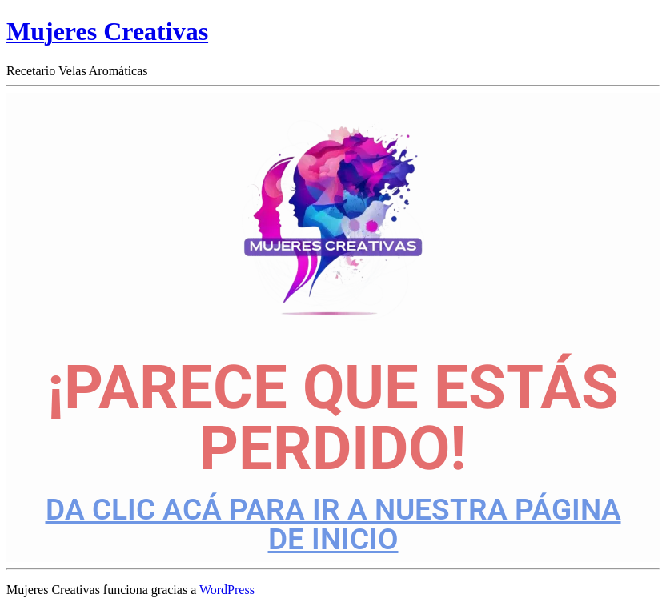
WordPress (227, 589)
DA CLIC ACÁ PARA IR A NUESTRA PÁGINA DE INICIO (333, 524)
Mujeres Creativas (107, 31)
